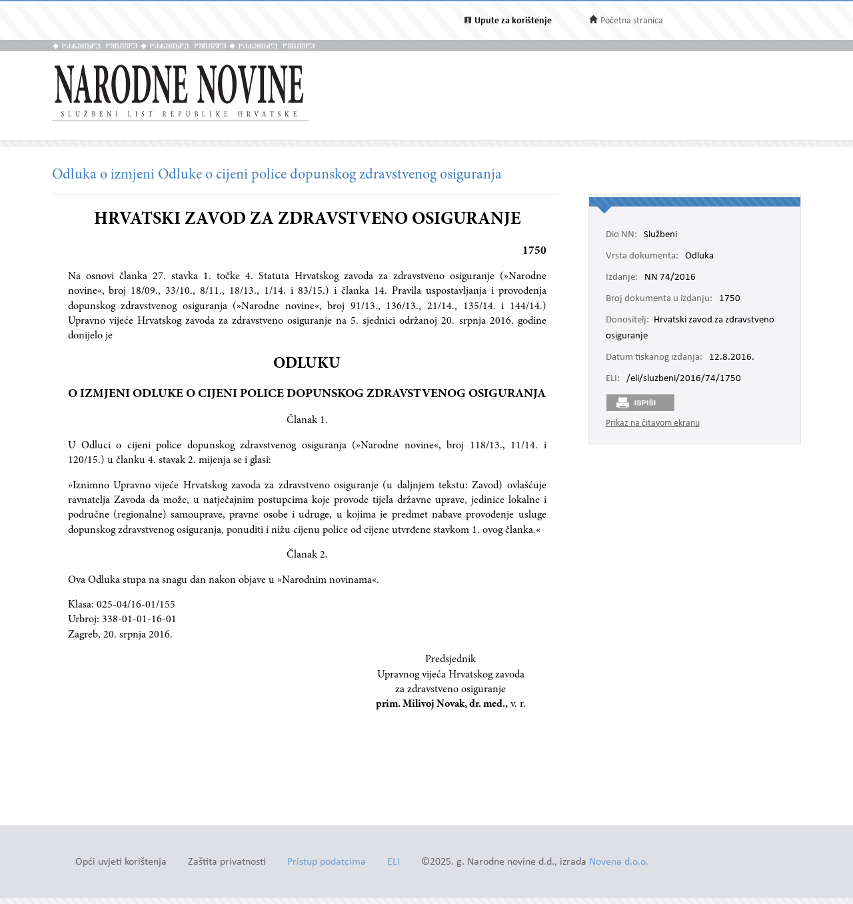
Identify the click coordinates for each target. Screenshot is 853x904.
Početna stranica (631, 21)
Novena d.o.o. (618, 862)
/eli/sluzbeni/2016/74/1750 (683, 379)
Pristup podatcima (326, 862)
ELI (393, 862)
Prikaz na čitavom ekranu (653, 423)
